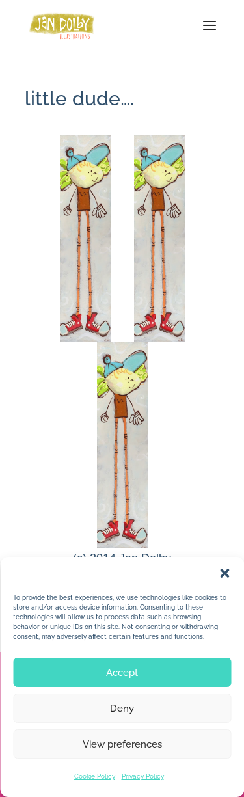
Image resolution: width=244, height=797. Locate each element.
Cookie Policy (94, 776)
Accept (122, 673)
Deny (122, 708)
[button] (224, 573)
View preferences (122, 744)
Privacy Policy (143, 776)
